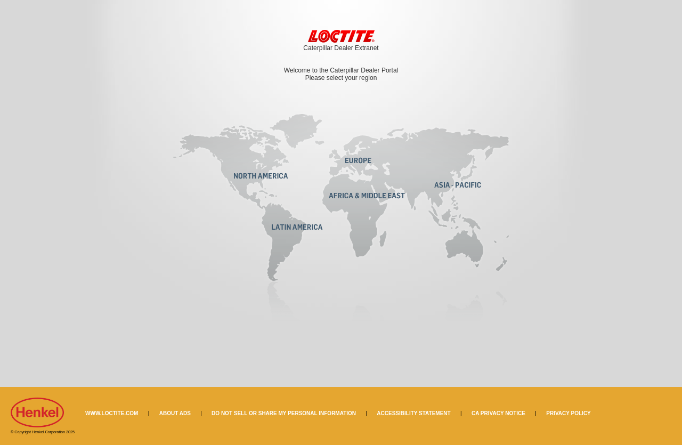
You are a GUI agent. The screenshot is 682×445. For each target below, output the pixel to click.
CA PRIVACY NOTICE (498, 413)
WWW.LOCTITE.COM (111, 413)
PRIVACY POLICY (568, 413)
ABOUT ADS (175, 413)
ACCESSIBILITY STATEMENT (413, 413)
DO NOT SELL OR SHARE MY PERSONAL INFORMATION (284, 413)
